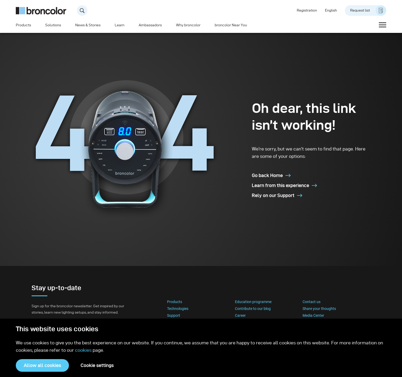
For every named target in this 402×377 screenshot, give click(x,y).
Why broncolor (188, 25)
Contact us (311, 302)
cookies (84, 350)
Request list (368, 10)
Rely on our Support (277, 195)
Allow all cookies (42, 365)
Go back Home (271, 175)
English (331, 10)
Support (173, 315)
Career (240, 315)
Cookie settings (97, 365)
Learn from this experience (284, 185)
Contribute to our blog (253, 308)
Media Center (313, 315)
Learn (119, 25)
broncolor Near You (231, 25)
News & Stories (87, 25)
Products (23, 25)
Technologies (177, 308)
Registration (307, 10)
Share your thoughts (319, 308)
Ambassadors (150, 25)
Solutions (53, 25)
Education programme (253, 302)
